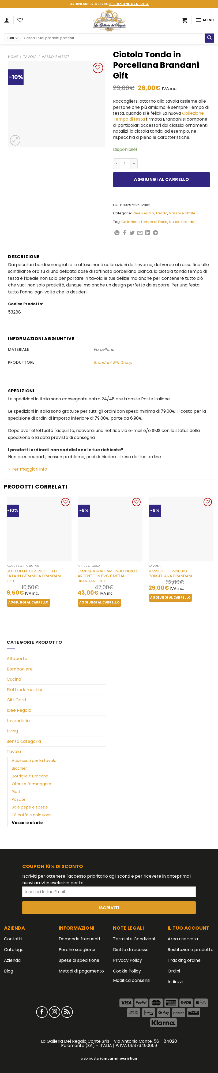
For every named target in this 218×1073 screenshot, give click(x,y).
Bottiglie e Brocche (30, 776)
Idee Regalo (143, 213)
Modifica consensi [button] (131, 980)
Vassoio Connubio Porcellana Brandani (170, 574)
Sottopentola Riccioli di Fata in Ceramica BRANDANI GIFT (34, 576)
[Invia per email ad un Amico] (139, 233)
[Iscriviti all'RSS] (67, 1012)
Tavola (30, 56)
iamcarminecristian (118, 1058)
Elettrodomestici (24, 690)
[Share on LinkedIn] (147, 233)
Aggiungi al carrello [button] (28, 602)
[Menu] (204, 20)
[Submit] (209, 38)
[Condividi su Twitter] (132, 233)
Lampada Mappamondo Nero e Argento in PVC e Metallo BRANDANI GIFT (108, 576)
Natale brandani (183, 221)
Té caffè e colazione (32, 815)
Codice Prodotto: (25, 304)
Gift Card (16, 700)
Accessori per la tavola (34, 760)
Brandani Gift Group (113, 362)
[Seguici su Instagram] (54, 1012)
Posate (18, 799)
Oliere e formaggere (31, 784)
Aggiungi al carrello (161, 179)
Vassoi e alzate (55, 56)
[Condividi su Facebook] (124, 233)
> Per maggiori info (27, 469)
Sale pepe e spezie (30, 807)
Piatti (16, 791)
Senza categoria (24, 741)
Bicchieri (20, 768)
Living (12, 731)
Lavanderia (18, 721)
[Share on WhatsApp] (116, 233)
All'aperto (17, 658)
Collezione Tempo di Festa (144, 221)
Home (13, 56)
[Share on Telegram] (155, 233)
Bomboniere (20, 669)
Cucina (14, 679)
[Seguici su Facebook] (42, 1012)
